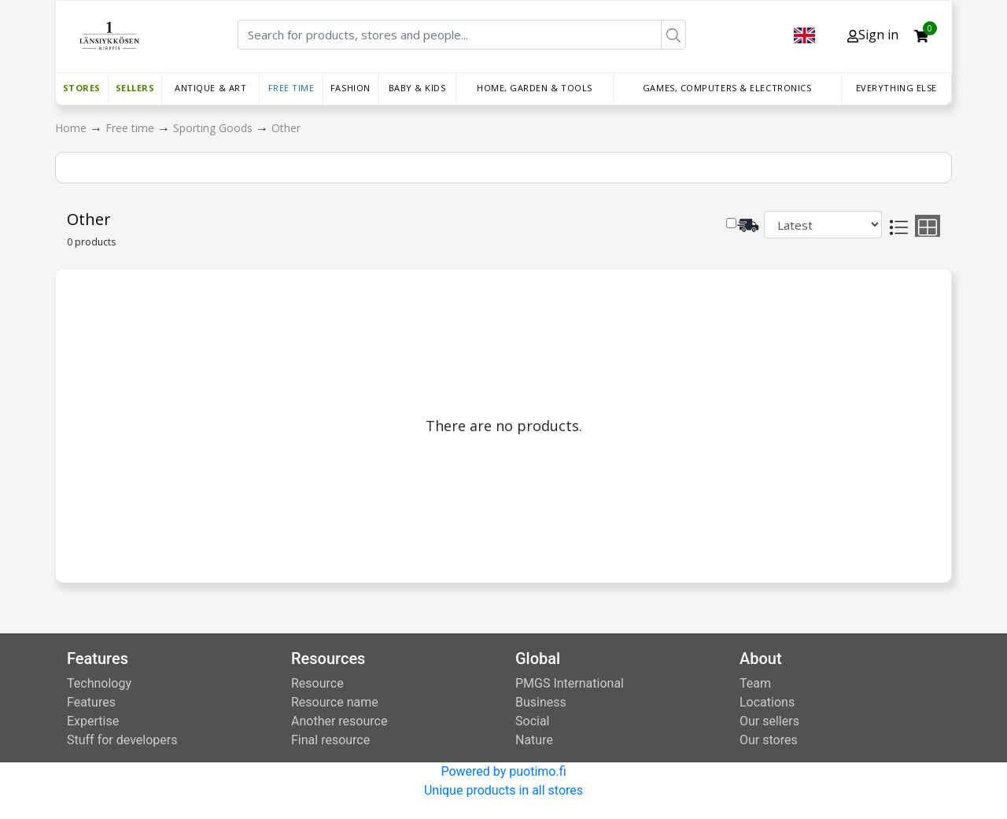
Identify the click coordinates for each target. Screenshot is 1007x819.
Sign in (872, 34)
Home (72, 127)
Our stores (769, 739)
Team (755, 683)
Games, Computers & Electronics (727, 88)
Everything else (896, 88)
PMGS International (569, 683)
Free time (291, 88)
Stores (82, 88)
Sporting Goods (214, 127)
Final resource (330, 739)
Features (91, 702)
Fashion (350, 88)
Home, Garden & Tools (534, 88)
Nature (534, 739)
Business (540, 702)
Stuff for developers (122, 739)
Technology (99, 683)
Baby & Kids (417, 88)
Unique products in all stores (503, 790)
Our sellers (769, 721)
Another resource (339, 721)
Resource (317, 683)
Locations (767, 702)
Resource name (334, 702)
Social (532, 721)
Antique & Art (210, 88)
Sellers (135, 88)
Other (286, 127)
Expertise (93, 721)
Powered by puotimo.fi (503, 771)
